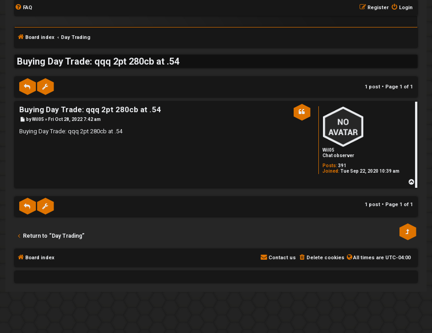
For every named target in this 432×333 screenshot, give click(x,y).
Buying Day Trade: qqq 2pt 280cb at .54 (98, 61)
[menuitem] (23, 7)
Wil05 (328, 150)
